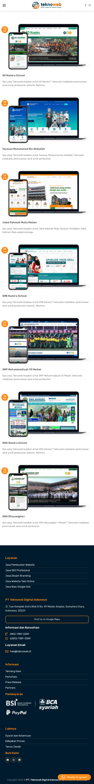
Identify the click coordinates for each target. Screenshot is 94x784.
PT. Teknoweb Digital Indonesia (43, 780)
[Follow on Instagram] (89, 5)
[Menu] (4, 5)
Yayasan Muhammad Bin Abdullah (23, 148)
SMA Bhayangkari (13, 516)
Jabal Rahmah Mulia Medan (19, 222)
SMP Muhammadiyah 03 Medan (21, 369)
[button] (74, 777)
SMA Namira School (14, 442)
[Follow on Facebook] (85, 5)
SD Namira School (13, 75)
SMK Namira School (14, 295)
